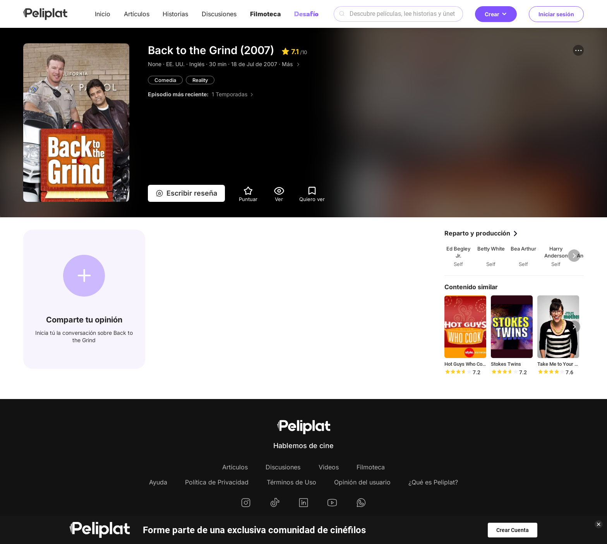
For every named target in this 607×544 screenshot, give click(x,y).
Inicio (102, 14)
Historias (175, 14)
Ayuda (158, 482)
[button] (578, 50)
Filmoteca (265, 14)
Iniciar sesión (556, 14)
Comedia (165, 80)
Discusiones (219, 14)
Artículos (136, 14)
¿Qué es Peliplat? (433, 482)
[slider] (458, 372)
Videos (329, 467)
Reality (200, 80)
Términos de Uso (291, 482)
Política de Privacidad (217, 482)
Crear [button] (496, 14)
